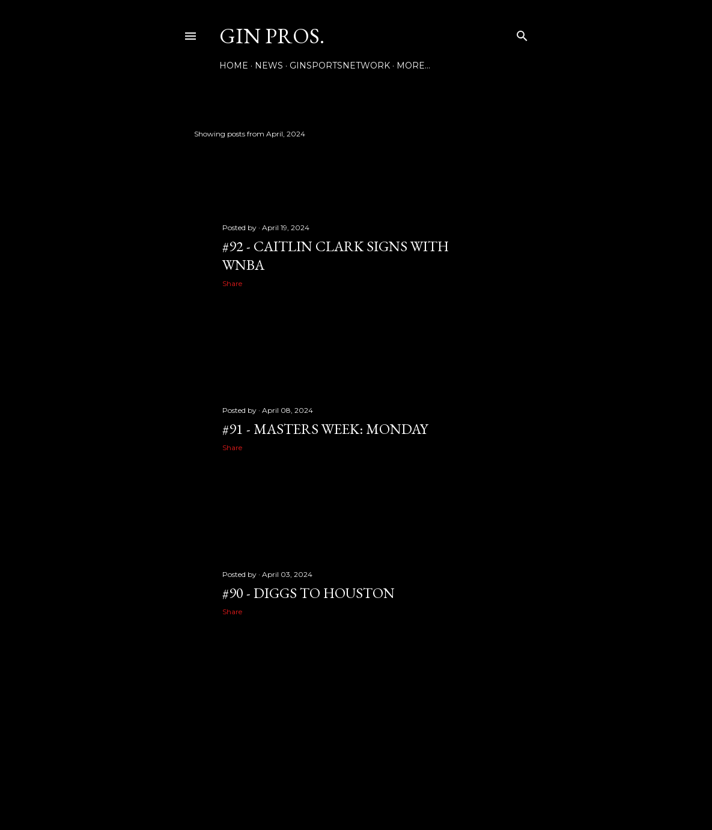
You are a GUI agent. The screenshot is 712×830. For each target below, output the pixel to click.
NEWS (269, 65)
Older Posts (497, 699)
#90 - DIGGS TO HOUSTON (308, 593)
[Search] (522, 33)
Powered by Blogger (356, 773)
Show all (497, 133)
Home (233, 65)
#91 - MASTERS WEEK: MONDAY (325, 429)
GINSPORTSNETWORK (340, 65)
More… (413, 65)
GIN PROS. (271, 36)
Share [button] (232, 283)
